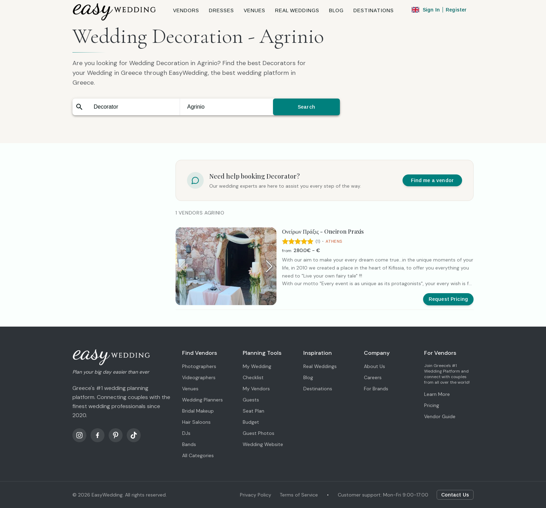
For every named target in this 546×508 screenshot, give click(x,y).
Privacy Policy (255, 495)
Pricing (431, 405)
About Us (374, 366)
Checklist (253, 377)
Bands (189, 444)
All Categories (198, 455)
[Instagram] (79, 435)
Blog (308, 377)
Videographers (199, 377)
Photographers (199, 366)
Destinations (317, 388)
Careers (373, 377)
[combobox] (133, 107)
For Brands (376, 388)
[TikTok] (134, 435)
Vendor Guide (439, 416)
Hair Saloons (196, 422)
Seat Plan (253, 411)
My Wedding (257, 366)
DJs (186, 433)
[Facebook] (97, 435)
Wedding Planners (202, 400)
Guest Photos (258, 433)
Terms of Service (299, 495)
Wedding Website (263, 444)
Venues (190, 388)
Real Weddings (320, 366)
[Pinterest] (116, 435)
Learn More (437, 394)
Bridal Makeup (198, 411)
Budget (251, 422)
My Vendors (256, 388)
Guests (251, 400)
